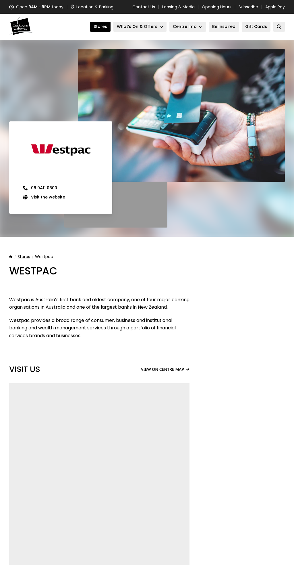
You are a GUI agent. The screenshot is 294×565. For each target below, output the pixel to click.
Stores (24, 256)
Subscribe (248, 7)
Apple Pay (275, 7)
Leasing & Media (178, 7)
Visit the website (48, 197)
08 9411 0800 (44, 188)
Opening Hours (216, 7)
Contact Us (143, 7)
